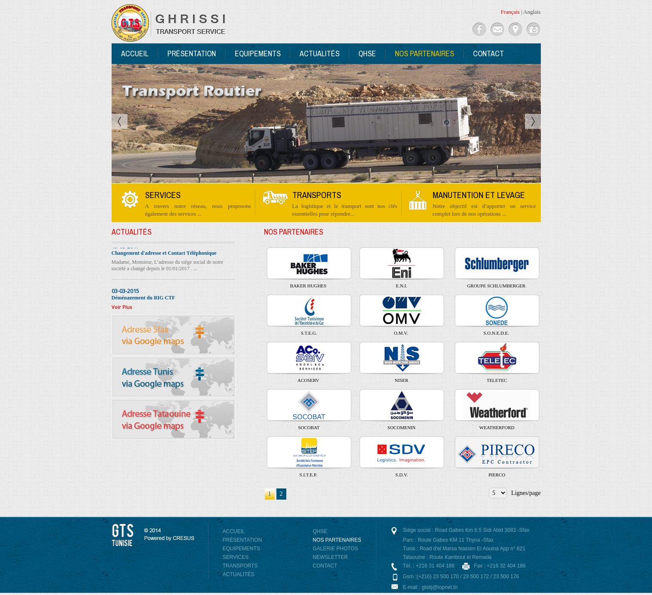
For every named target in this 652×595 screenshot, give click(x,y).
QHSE (367, 53)
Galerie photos (335, 549)
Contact (488, 53)
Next (533, 121)
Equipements (258, 53)
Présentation (191, 53)
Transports (240, 566)
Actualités (320, 53)
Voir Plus (122, 307)
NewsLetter (330, 557)
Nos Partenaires (424, 53)
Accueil (135, 53)
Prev (119, 121)
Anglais (531, 12)
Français (510, 12)
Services (236, 557)
